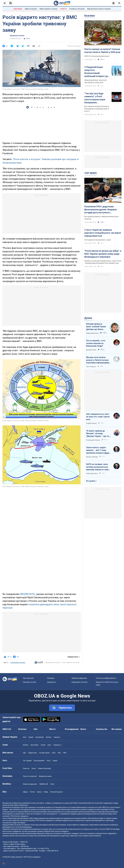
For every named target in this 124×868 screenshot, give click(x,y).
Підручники (32, 753)
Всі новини (117, 729)
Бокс (49, 745)
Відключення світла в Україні (99, 9)
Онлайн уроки (44, 753)
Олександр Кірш (92, 473)
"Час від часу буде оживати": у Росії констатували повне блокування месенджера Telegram (96, 98)
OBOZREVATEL (27, 594)
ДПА (53, 753)
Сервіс (55, 760)
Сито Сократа (91, 366)
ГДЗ (24, 753)
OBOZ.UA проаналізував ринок (96, 56)
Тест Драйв (27, 760)
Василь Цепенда (92, 457)
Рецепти (26, 768)
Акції (48, 760)
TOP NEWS (90, 173)
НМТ (65, 753)
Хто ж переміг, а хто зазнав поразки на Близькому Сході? (95, 343)
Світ (35, 729)
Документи (51, 682)
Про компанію (28, 678)
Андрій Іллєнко (91, 423)
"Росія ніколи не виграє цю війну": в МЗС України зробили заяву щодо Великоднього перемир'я (102, 254)
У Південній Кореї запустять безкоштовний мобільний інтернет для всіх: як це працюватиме (96, 72)
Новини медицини (30, 784)
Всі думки (90, 481)
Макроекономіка (45, 776)
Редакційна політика (18, 662)
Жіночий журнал (56, 792)
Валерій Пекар (91, 350)
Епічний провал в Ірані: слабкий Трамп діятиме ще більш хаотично (96, 327)
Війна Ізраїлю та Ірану (48, 9)
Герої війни (17, 9)
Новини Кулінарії (44, 768)
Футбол (25, 745)
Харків (30, 737)
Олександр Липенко (93, 440)
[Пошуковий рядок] (119, 3)
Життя (52, 729)
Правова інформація (79, 678)
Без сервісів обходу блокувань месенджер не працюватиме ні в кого (96, 108)
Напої (34, 768)
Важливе (89, 15)
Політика (22, 729)
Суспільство (101, 729)
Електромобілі (39, 760)
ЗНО (59, 753)
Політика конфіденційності (106, 678)
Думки (88, 317)
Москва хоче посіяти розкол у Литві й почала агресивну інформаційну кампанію (97, 360)
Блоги (83, 729)
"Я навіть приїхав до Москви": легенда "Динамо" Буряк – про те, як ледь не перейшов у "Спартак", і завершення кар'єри (97, 434)
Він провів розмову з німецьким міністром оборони (101, 218)
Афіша (25, 792)
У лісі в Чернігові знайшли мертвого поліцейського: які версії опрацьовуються (102, 233)
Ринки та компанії (30, 776)
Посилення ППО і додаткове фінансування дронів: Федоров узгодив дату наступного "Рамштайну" (100, 209)
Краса (39, 792)
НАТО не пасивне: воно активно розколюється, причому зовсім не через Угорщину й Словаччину (98, 467)
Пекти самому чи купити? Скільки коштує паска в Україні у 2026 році (102, 50)
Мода (46, 792)
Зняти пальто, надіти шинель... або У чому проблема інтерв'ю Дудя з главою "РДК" (98, 450)
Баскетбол (35, 745)
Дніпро (48, 737)
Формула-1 (57, 745)
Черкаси (57, 737)
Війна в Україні (31, 9)
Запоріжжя (39, 737)
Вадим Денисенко (92, 333)
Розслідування (72, 729)
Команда (50, 678)
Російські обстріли (76, 9)
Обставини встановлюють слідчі (97, 240)
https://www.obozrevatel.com (84, 803)
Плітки (32, 792)
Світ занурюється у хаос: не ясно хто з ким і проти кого (97, 417)
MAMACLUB (43, 784)
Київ (24, 737)
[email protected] (31, 851)
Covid (52, 784)
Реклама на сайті (29, 682)
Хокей (43, 745)
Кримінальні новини (17, 35)
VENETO (63, 9)
